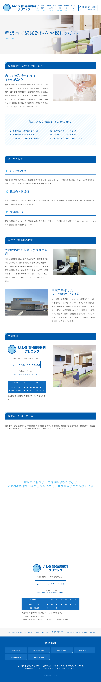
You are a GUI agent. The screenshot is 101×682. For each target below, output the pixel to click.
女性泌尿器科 (46, 632)
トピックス (73, 8)
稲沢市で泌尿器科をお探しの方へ (58, 632)
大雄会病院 (15, 650)
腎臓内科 (69, 632)
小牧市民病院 (16, 657)
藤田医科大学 (84, 650)
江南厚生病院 (38, 657)
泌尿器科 (37, 632)
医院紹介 (42, 8)
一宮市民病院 (38, 650)
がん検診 (77, 632)
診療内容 (60, 8)
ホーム (37, 8)
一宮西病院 (61, 650)
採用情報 (66, 8)
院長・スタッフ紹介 (51, 8)
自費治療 (85, 632)
